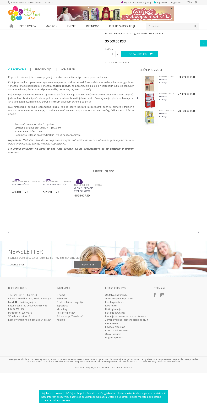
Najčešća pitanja (114, 367)
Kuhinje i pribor (75, 31)
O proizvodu (17, 99)
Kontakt (61, 349)
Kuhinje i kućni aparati (56, 31)
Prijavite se (87, 294)
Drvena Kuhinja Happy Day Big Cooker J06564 (165, 145)
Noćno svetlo (50, 211)
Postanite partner (66, 342)
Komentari (68, 99)
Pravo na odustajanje (116, 360)
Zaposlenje (62, 335)
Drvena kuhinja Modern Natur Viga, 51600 (165, 111)
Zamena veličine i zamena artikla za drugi (126, 349)
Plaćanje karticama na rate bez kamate (125, 346)
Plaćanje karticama (115, 342)
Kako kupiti (111, 335)
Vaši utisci (62, 328)
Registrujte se (177, 2)
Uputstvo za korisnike (116, 324)
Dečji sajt (12, 31)
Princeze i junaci (20, 211)
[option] (168, 130)
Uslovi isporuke (113, 363)
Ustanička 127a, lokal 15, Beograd (34, 328)
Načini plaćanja (113, 339)
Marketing (62, 339)
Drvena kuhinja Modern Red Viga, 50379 (165, 128)
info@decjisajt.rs (27, 331)
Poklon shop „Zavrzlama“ (70, 346)
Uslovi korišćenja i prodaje (119, 328)
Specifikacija (43, 99)
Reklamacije (111, 353)
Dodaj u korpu (138, 83)
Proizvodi (23, 31)
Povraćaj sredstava (115, 356)
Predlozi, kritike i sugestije (70, 332)
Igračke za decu (37, 31)
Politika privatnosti (114, 332)
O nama (61, 324)
